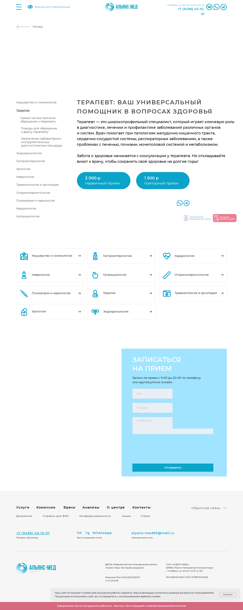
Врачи (69, 500)
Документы (24, 508)
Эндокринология (29, 153)
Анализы (90, 500)
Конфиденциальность (95, 508)
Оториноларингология (33, 193)
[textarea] (172, 418)
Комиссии (45, 500)
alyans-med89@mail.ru (153, 527)
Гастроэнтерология (30, 161)
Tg (87, 525)
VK (79, 525)
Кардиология (26, 208)
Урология (23, 169)
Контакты (141, 500)
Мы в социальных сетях (89, 530)
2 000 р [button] (92, 177)
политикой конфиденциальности (187, 432)
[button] (157, 178)
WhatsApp (102, 525)
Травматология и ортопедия (37, 184)
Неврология (25, 177)
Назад (38, 26)
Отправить (172, 460)
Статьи (145, 508)
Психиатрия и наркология (35, 200)
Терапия (109, 286)
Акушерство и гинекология (36, 102)
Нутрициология (28, 216)
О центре (116, 500)
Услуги (22, 500)
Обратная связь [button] (205, 501)
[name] (172, 386)
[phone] (172, 400)
